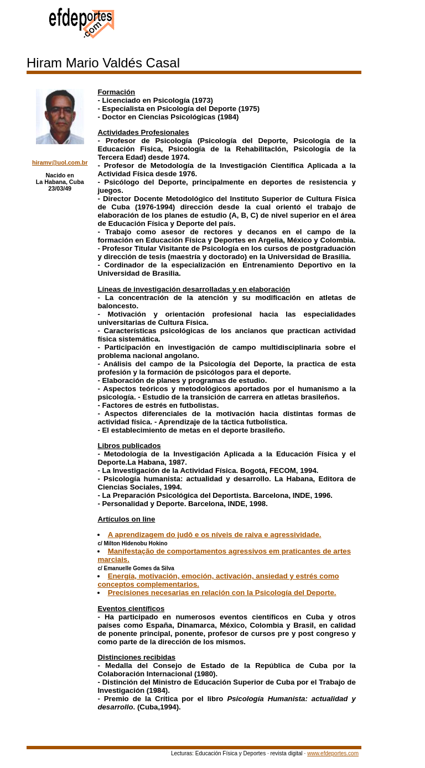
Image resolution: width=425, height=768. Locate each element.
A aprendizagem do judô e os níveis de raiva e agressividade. (215, 534)
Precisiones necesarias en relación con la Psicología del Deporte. (222, 592)
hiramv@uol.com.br (59, 162)
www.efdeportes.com (333, 753)
